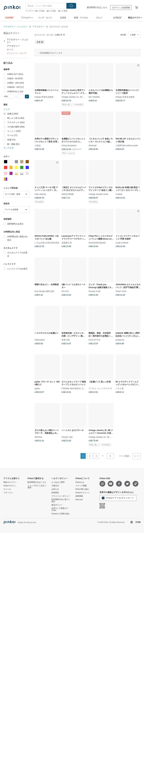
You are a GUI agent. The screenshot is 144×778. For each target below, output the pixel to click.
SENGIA (38, 437)
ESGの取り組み (82, 489)
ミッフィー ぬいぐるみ (35, 11)
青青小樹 (66, 340)
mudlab (119, 194)
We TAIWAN (94, 97)
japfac (37, 388)
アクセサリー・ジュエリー (15, 26)
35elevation (40, 340)
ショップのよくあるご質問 (37, 487)
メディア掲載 (81, 486)
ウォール (7, 489)
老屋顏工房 (67, 243)
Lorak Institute (122, 243)
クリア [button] (7, 109)
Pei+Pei (65, 291)
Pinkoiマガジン (9, 486)
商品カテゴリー (10, 482)
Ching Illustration (69, 145)
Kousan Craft (94, 291)
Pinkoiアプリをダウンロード (118, 498)
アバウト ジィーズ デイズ (100, 388)
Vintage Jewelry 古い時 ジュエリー (77, 97)
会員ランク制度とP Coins (59, 509)
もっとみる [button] (9, 147)
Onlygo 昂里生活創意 (44, 97)
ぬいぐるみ (51, 11)
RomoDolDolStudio (97, 243)
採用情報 (79, 496)
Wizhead (92, 145)
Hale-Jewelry (40, 194)
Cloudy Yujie (67, 437)
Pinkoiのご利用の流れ (60, 514)
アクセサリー (39, 26)
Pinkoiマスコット (82, 493)
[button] (27, 96)
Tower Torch (121, 291)
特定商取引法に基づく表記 (60, 500)
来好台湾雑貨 (68, 194)
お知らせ (55, 489)
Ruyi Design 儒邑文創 (44, 291)
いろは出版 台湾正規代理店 (47, 243)
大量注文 (55, 486)
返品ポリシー (57, 505)
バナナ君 (120, 388)
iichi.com (79, 500)
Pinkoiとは (79, 482)
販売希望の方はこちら (97, 7)
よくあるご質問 (58, 482)
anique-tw (120, 340)
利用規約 (55, 493)
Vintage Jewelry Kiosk (98, 194)
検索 (71, 6)
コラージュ (8, 493)
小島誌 (38, 145)
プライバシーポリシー (60, 496)
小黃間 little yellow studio (127, 145)
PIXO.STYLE (94, 340)
